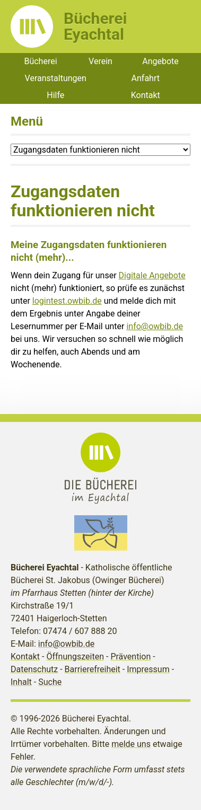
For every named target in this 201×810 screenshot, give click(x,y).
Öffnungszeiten (75, 656)
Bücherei (40, 61)
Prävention (130, 656)
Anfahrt (146, 78)
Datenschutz (34, 669)
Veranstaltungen (55, 78)
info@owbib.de (154, 326)
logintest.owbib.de (67, 301)
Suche (50, 682)
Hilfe (55, 95)
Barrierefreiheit (92, 669)
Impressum (148, 669)
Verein (100, 61)
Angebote (160, 61)
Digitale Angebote (152, 275)
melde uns (131, 744)
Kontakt (145, 95)
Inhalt (21, 682)
